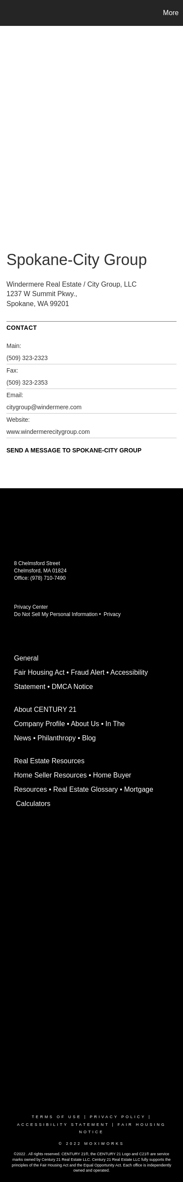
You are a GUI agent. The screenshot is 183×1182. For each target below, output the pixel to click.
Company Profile (39, 723)
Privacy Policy (118, 1117)
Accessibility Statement (63, 1124)
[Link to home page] (8, 13)
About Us (85, 723)
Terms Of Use (57, 1117)
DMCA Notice (72, 686)
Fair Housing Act (39, 672)
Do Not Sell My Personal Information (56, 614)
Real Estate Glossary (85, 789)
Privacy (114, 614)
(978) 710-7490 (47, 578)
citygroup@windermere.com (44, 407)
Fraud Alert (87, 672)
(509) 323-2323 (27, 357)
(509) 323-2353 (27, 382)
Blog (89, 738)
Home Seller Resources (50, 775)
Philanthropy (56, 738)
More (171, 12)
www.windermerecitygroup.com (48, 431)
